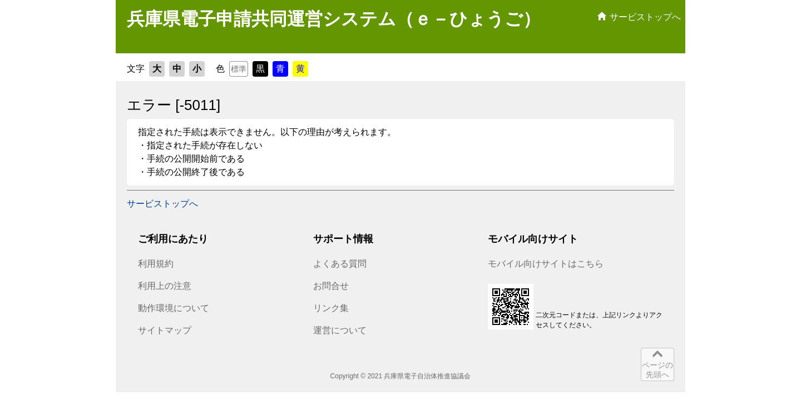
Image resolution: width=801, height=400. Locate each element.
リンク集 (331, 308)
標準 (238, 68)
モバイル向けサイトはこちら (546, 263)
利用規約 (156, 263)
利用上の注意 (164, 286)
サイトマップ (164, 330)
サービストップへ (162, 203)
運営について (340, 330)
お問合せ (331, 286)
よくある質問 (340, 263)
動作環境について (173, 308)
